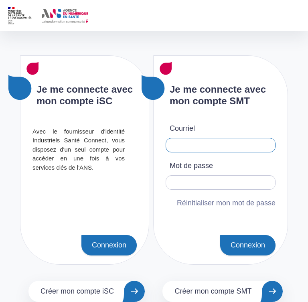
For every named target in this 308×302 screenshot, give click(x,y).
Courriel (182, 128)
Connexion (109, 245)
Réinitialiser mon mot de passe (226, 203)
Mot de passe (191, 166)
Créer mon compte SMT (212, 291)
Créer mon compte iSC (77, 291)
